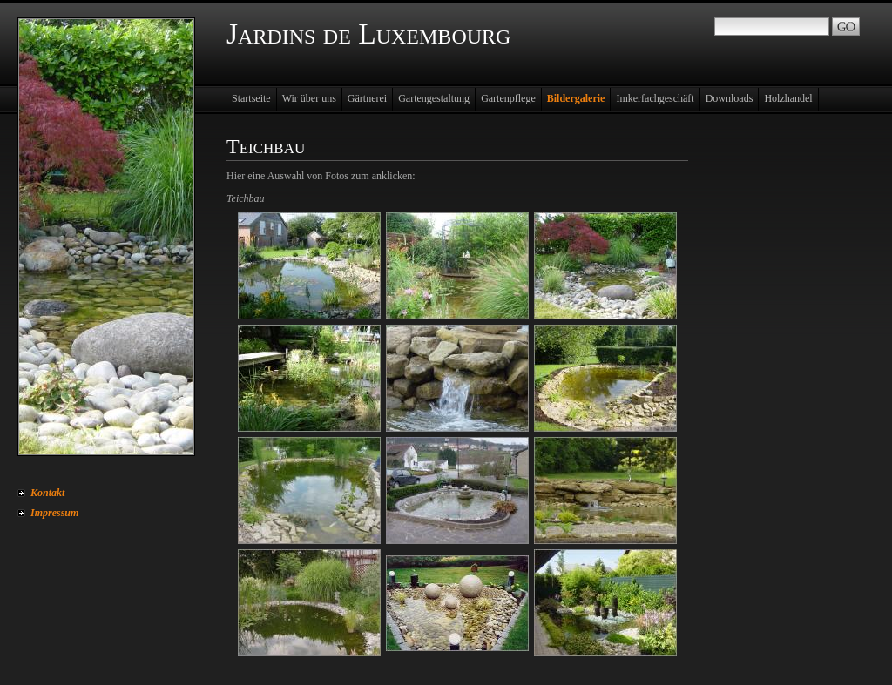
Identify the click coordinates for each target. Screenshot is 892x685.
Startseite (251, 98)
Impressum (54, 513)
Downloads (729, 98)
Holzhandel (788, 98)
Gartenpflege (508, 98)
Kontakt (47, 493)
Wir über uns (309, 98)
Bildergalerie (576, 98)
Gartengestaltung (434, 98)
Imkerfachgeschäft (654, 98)
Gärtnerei (367, 98)
